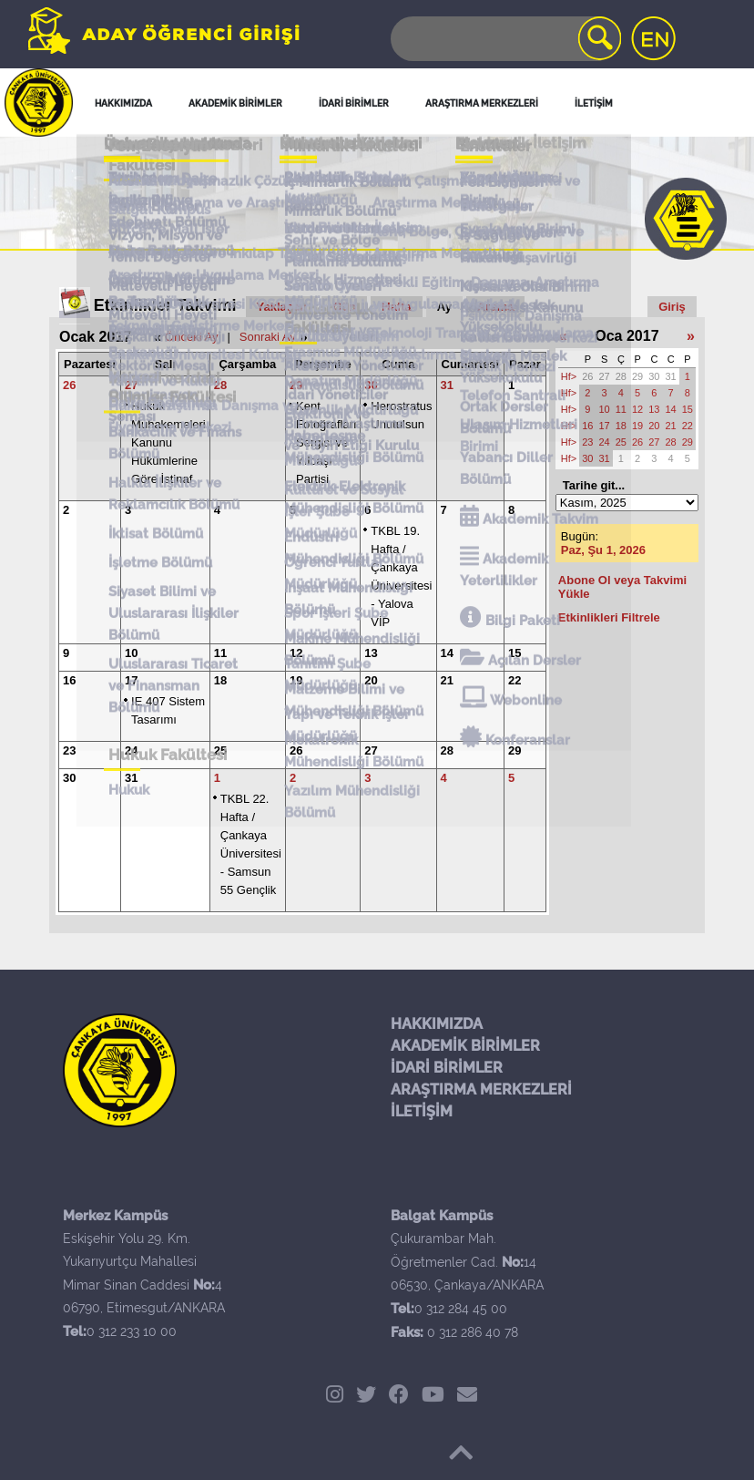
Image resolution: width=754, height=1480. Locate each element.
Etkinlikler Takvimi (165, 305)
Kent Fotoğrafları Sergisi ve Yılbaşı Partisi (326, 442)
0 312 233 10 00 (132, 1331)
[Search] (504, 38)
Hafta (397, 306)
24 (131, 750)
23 (69, 750)
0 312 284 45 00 (460, 1308)
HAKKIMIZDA (437, 1024)
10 (131, 653)
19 (296, 680)
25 (220, 750)
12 (296, 653)
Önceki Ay (191, 337)
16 (69, 680)
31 (447, 385)
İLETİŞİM (422, 1111)
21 (447, 680)
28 (220, 385)
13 (370, 653)
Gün (344, 306)
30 (370, 385)
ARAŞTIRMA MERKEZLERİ (481, 1089)
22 (514, 680)
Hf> (568, 376)
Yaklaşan (282, 306)
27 (131, 385)
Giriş (672, 306)
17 (131, 680)
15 (514, 653)
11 (220, 653)
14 (447, 653)
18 (220, 680)
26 (69, 385)
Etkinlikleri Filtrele (609, 617)
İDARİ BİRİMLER (447, 1067)
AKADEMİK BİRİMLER (465, 1045)
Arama (495, 306)
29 (296, 385)
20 (370, 680)
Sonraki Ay (267, 337)
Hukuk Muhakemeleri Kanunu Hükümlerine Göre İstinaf (168, 442)
